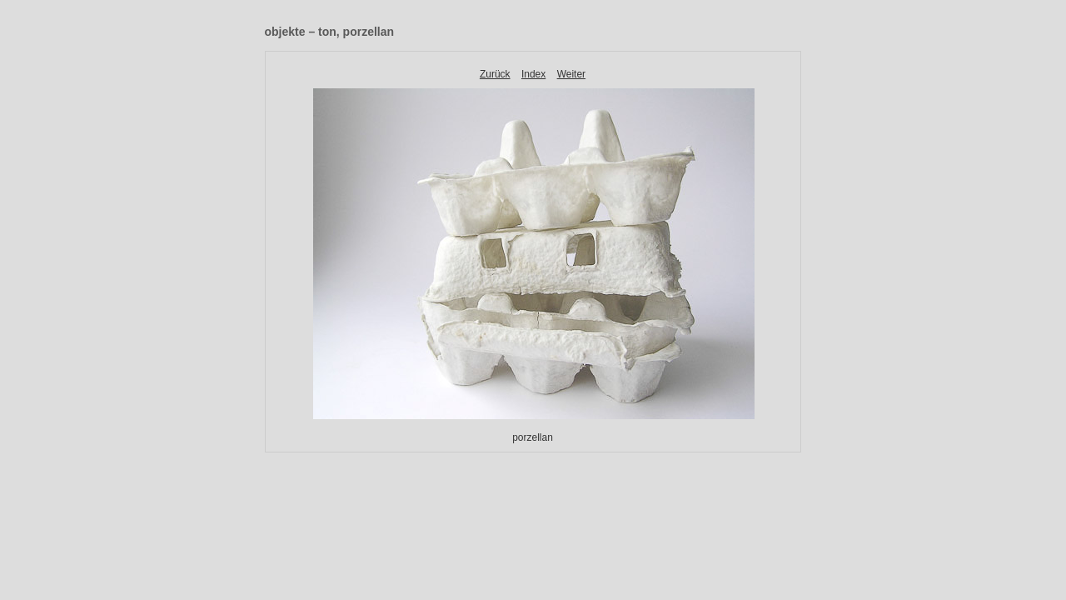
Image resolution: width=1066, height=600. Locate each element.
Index (533, 74)
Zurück (495, 74)
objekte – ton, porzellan (330, 31)
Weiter (571, 74)
